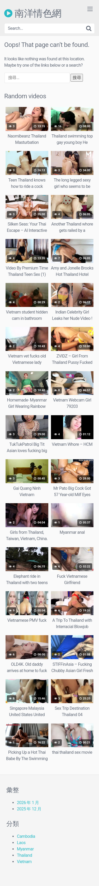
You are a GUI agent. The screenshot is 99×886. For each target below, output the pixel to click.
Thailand (24, 855)
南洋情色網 (33, 13)
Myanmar (25, 848)
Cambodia (26, 836)
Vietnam (24, 861)
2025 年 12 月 (29, 808)
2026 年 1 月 (28, 802)
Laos (21, 842)
